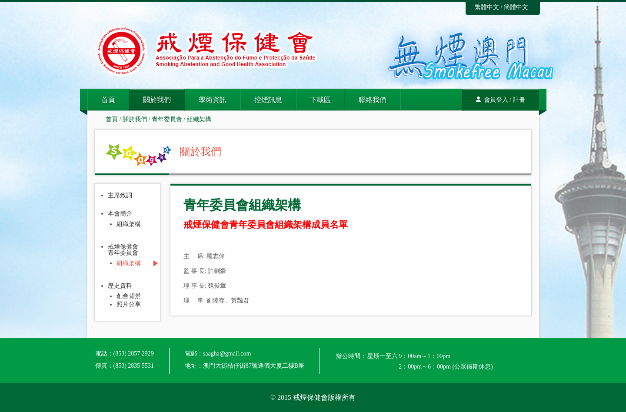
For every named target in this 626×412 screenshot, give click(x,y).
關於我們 (157, 99)
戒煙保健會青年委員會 (123, 250)
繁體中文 (487, 7)
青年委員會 (167, 119)
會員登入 (496, 99)
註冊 (519, 99)
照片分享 (129, 305)
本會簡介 (120, 214)
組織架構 (199, 119)
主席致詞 (120, 196)
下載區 (320, 99)
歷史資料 (120, 286)
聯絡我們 (372, 99)
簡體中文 (516, 7)
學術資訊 (212, 99)
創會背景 (129, 296)
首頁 (108, 99)
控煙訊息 (268, 99)
